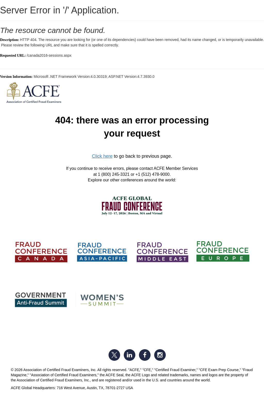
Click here (102, 156)
